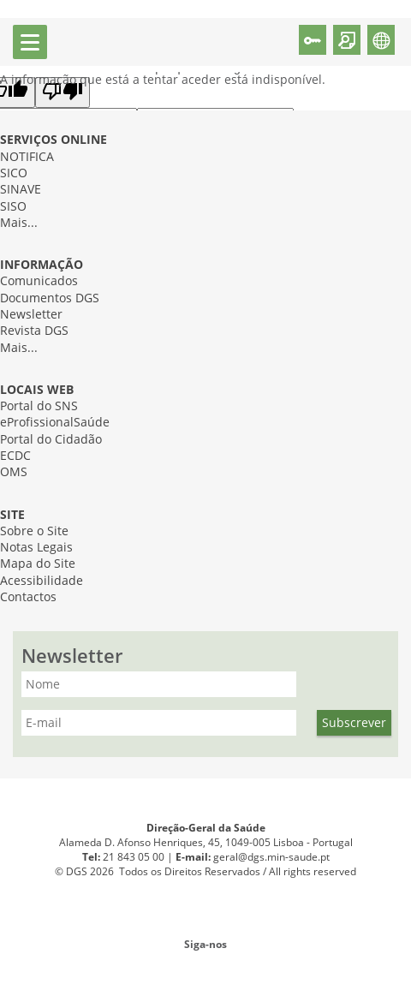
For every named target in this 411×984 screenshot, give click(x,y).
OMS (13, 472)
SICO (13, 173)
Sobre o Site (34, 531)
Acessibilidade (41, 581)
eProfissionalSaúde (55, 422)
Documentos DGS (49, 298)
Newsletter (31, 314)
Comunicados (39, 281)
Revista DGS (34, 331)
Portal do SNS (39, 406)
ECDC (15, 456)
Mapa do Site (37, 564)
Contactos (28, 597)
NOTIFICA (27, 157)
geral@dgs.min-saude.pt (271, 857)
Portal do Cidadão (51, 439)
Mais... (19, 223)
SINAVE (20, 189)
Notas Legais (36, 547)
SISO (13, 207)
